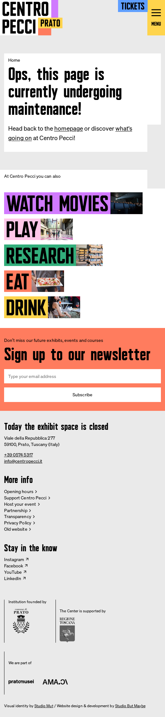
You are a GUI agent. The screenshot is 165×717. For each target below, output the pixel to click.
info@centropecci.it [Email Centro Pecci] (23, 461)
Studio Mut (43, 706)
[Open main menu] (156, 17)
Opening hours (18, 491)
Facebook (13, 566)
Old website (15, 529)
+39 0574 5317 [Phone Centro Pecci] (18, 455)
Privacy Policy (17, 523)
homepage (68, 128)
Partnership (15, 510)
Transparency (17, 516)
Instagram (14, 559)
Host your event (20, 504)
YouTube (13, 572)
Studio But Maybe (130, 706)
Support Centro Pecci (25, 498)
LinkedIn (12, 578)
